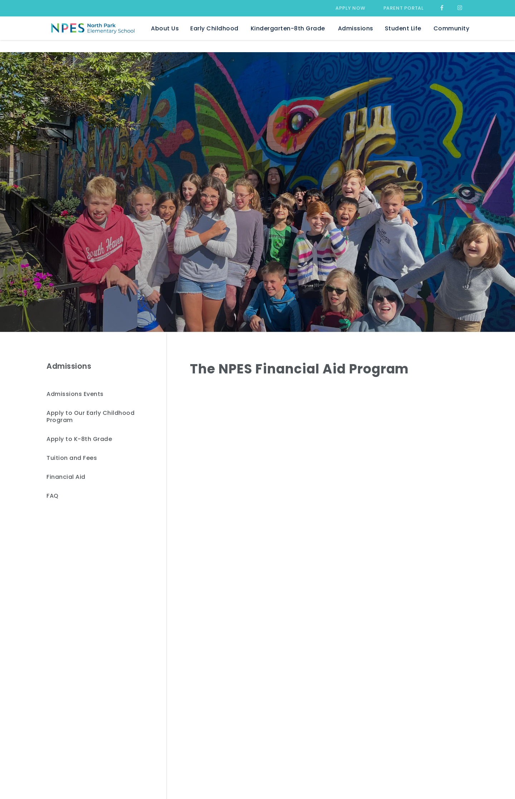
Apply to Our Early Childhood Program (90, 417)
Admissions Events (75, 394)
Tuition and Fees (71, 458)
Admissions (68, 366)
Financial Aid (65, 477)
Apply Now (350, 8)
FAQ (52, 496)
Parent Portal (403, 8)
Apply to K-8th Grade (79, 439)
